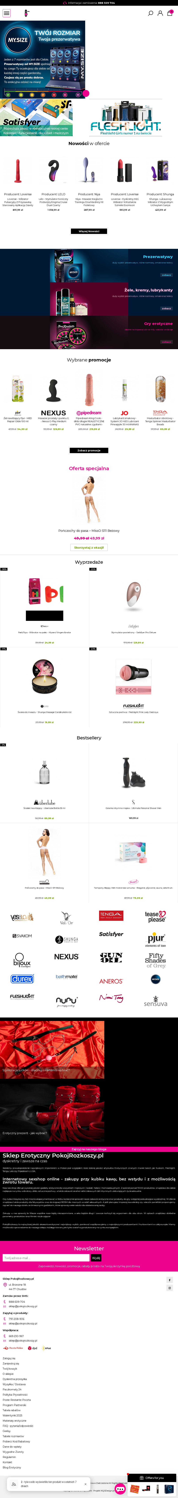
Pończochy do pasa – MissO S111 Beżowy (44, 887)
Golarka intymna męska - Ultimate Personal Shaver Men (133, 808)
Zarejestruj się (11, 1363)
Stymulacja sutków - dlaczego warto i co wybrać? (36, 1070)
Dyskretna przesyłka (15, 1379)
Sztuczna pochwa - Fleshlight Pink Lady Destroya (133, 712)
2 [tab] (93, 93)
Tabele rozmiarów (13, 1436)
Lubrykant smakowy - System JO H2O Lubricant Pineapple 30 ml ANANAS (125, 421)
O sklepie (8, 1373)
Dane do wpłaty (12, 1446)
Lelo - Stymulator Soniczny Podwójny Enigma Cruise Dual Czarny (53, 202)
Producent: (18, 180)
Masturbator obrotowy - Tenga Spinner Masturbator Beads (160, 421)
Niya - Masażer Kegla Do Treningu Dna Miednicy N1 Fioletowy (89, 202)
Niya (97, 194)
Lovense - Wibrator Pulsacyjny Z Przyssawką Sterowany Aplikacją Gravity (17, 202)
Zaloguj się (9, 1358)
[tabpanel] (89, 60)
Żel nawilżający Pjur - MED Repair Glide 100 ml (18, 420)
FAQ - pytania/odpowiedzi (18, 1425)
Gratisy (7, 1431)
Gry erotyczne (158, 323)
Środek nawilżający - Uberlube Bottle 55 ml (44, 808)
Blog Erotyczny (12, 1467)
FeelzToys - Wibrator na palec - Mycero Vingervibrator (44, 632)
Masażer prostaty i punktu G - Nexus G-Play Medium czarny (53, 421)
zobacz (166, 275)
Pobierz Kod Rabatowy (16, 1441)
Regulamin (9, 1457)
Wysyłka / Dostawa (14, 1384)
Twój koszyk (10, 1368)
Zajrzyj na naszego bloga (89, 1149)
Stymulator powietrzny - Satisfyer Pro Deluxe (133, 632)
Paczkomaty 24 (12, 1389)
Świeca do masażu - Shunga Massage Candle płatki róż (44, 712)
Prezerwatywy (158, 256)
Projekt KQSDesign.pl (104, 1490)
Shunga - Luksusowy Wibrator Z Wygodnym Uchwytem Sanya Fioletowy (160, 202)
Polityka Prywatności (15, 1394)
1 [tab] (85, 93)
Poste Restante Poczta (17, 1399)
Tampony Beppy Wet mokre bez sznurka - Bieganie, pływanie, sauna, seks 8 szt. (133, 887)
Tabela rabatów (12, 1410)
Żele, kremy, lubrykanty (148, 290)
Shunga (168, 194)
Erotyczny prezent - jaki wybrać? (25, 1133)
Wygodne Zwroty (13, 1451)
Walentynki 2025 (12, 1415)
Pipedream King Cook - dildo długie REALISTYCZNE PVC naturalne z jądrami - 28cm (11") (89, 421)
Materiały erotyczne (14, 1420)
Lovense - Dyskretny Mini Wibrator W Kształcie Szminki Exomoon (125, 202)
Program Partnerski (14, 1405)
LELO (61, 194)
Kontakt (7, 1462)
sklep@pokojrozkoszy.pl (23, 1306)
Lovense (26, 194)
